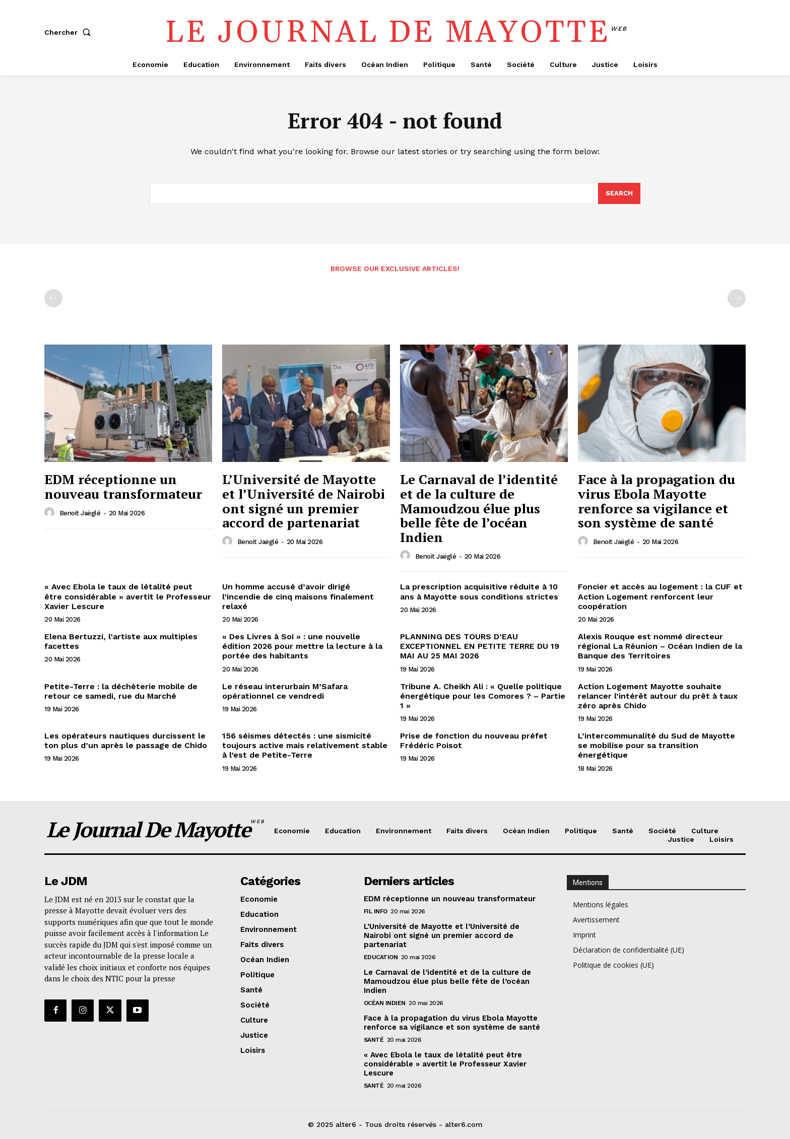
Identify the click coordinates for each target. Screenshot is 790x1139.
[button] (69, 32)
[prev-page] (53, 299)
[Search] (619, 193)
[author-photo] (50, 512)
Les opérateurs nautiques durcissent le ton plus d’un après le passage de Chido (125, 740)
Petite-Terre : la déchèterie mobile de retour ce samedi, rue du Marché (121, 691)
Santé (374, 1039)
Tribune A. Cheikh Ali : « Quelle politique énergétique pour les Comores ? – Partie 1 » (482, 696)
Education (381, 957)
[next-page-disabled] (737, 299)
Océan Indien (385, 1003)
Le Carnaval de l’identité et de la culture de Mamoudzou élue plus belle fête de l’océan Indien (479, 508)
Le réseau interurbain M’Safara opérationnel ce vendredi (285, 691)
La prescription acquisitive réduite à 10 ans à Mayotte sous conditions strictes (479, 591)
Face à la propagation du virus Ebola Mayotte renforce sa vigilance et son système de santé (656, 501)
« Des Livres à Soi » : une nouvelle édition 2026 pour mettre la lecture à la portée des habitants (302, 646)
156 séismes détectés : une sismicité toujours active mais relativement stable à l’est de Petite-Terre (304, 745)
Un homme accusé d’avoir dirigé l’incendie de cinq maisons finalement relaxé (298, 596)
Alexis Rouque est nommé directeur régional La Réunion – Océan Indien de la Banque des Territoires (660, 646)
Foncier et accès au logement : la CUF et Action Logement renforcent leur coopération (660, 596)
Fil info (375, 911)
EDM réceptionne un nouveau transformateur (123, 487)
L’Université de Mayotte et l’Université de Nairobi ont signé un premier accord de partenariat (303, 501)
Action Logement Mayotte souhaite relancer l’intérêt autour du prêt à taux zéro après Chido (658, 696)
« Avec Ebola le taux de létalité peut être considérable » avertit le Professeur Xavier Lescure (127, 596)
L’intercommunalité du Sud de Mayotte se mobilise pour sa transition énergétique (656, 745)
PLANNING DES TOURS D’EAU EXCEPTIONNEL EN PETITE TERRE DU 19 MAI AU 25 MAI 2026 (479, 646)
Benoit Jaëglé (80, 513)
